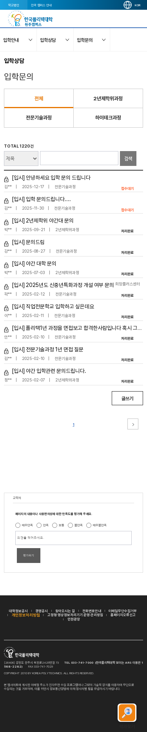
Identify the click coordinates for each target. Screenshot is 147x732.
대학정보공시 (18, 611)
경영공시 (41, 611)
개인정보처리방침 (26, 615)
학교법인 (13, 5)
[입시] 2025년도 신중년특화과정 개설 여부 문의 (63, 285)
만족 (46, 525)
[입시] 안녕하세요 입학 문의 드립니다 (51, 178)
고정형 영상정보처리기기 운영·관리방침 (75, 615)
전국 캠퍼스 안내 (41, 5)
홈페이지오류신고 (123, 615)
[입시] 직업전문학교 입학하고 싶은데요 (53, 306)
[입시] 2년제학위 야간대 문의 (43, 220)
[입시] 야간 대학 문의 (34, 263)
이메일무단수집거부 (123, 611)
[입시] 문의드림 (28, 242)
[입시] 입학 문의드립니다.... (41, 199)
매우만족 (27, 525)
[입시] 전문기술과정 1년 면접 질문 (47, 349)
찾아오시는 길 (65, 611)
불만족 (78, 525)
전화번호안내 (91, 611)
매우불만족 (100, 525)
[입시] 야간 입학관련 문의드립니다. (49, 371)
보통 (61, 525)
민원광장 (73, 619)
